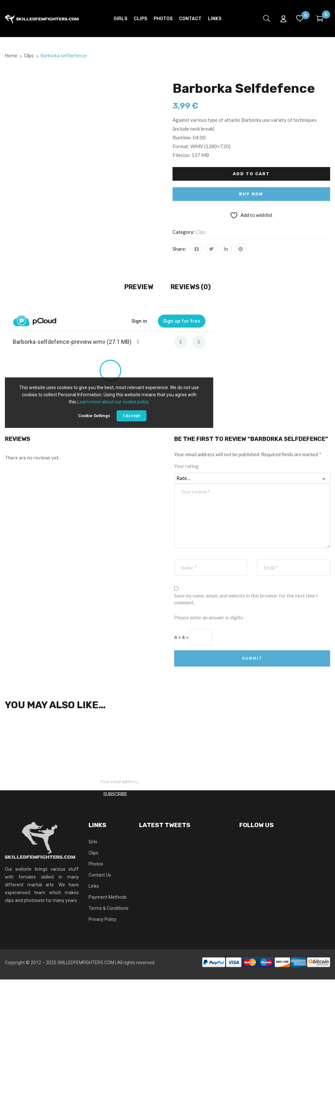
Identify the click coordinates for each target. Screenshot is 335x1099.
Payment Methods (108, 897)
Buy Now (251, 193)
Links (94, 886)
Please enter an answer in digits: (209, 617)
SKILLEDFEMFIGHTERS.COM (85, 962)
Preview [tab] (138, 287)
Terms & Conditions (109, 908)
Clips (29, 56)
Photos (96, 864)
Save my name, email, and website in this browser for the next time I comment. (246, 599)
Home (11, 56)
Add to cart (251, 173)
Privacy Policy (103, 919)
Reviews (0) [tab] (191, 287)
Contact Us (100, 875)
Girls (93, 841)
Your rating (186, 466)
